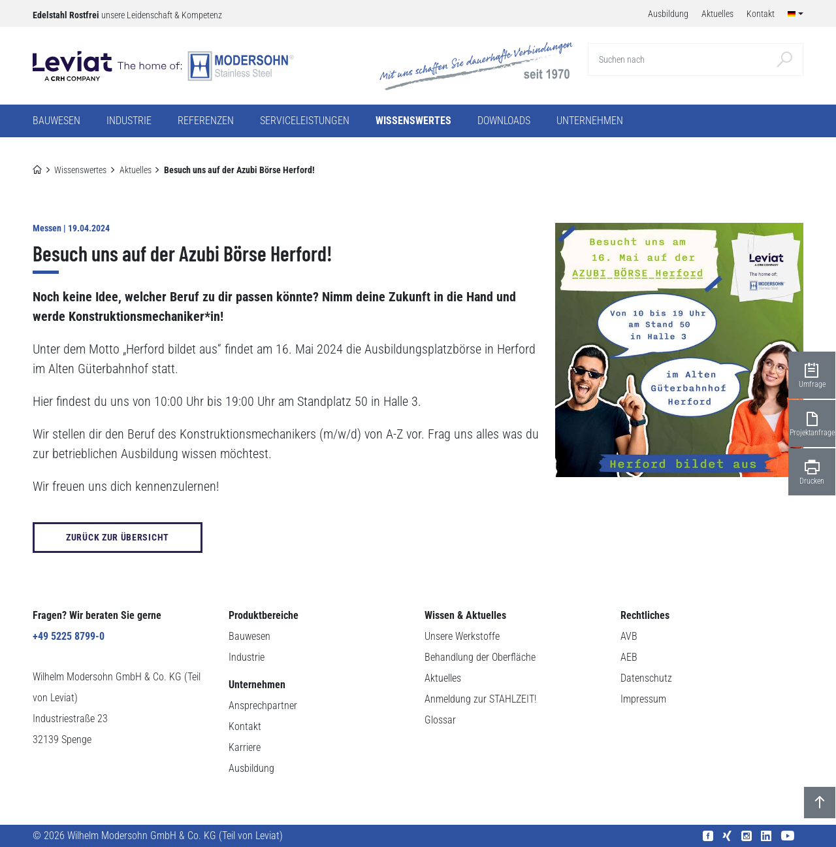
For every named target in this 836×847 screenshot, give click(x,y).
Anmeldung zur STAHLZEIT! (480, 699)
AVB (628, 636)
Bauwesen (249, 636)
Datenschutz (646, 678)
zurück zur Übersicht (117, 537)
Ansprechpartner (263, 705)
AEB (628, 657)
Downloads (503, 120)
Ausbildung (251, 768)
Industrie (247, 657)
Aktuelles (136, 170)
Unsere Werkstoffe (462, 636)
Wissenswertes (80, 170)
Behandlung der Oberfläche (480, 657)
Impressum (643, 699)
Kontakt (245, 726)
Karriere (245, 747)
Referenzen (206, 120)
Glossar (440, 720)
